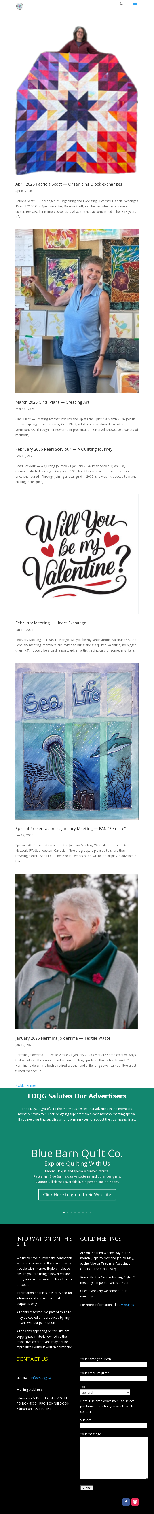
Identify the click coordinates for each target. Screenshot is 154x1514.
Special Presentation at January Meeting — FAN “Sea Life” (70, 828)
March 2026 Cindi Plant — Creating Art (52, 402)
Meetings (127, 1305)
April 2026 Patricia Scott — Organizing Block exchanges (68, 184)
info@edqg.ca (41, 1377)
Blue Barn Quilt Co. (77, 1157)
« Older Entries (25, 1085)
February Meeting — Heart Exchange (50, 622)
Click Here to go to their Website (77, 1199)
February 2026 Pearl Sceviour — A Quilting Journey (63, 449)
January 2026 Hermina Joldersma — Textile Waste (62, 1038)
